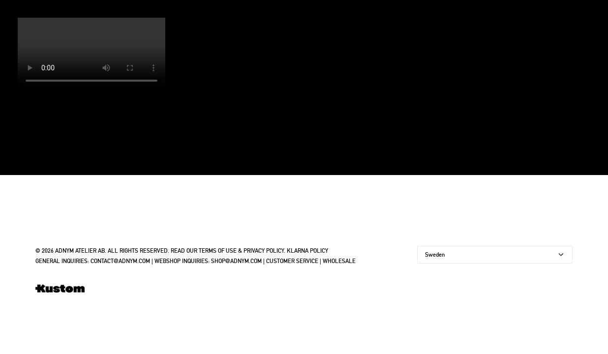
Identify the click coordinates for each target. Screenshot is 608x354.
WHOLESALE (339, 261)
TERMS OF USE (218, 250)
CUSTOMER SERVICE (292, 261)
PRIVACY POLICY (263, 250)
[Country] (495, 255)
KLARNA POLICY (307, 250)
